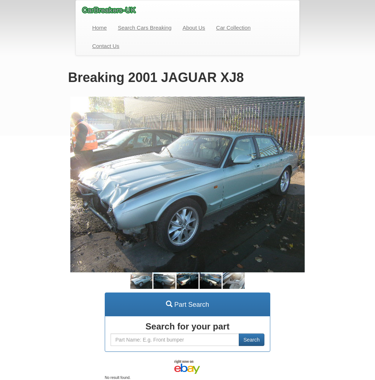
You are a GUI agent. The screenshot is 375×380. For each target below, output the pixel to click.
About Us (193, 28)
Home (99, 28)
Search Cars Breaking (145, 28)
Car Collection (233, 28)
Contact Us (105, 46)
